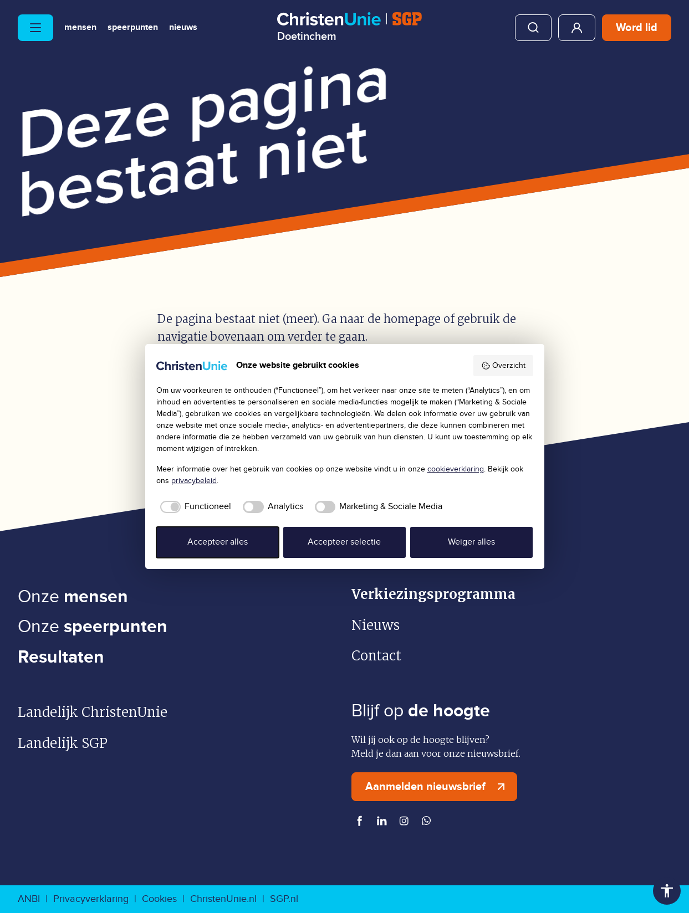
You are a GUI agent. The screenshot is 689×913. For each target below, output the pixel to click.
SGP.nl (284, 899)
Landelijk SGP (63, 743)
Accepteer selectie (344, 542)
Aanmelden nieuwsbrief (437, 786)
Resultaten (61, 657)
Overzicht (503, 366)
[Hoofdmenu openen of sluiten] (35, 27)
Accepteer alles (217, 542)
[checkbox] (194, 507)
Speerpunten (133, 27)
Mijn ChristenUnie (577, 27)
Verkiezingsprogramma (433, 594)
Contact (376, 655)
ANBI (29, 899)
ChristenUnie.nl (223, 899)
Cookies (159, 899)
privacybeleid (194, 480)
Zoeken (533, 27)
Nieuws (183, 27)
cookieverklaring (455, 469)
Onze (73, 597)
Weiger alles (471, 542)
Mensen (80, 27)
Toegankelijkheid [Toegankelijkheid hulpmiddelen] (667, 891)
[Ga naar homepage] (349, 27)
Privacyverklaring (91, 899)
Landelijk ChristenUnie (92, 712)
